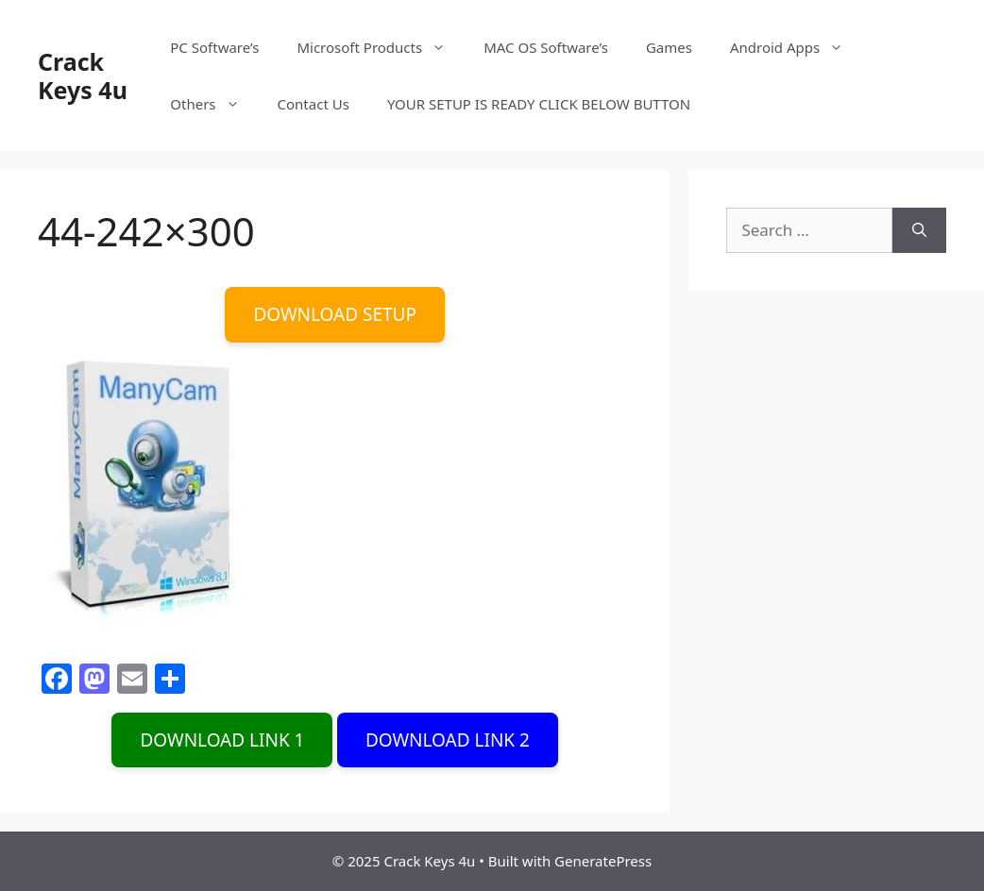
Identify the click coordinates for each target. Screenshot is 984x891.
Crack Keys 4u (82, 75)
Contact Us (313, 103)
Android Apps (796, 47)
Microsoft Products (381, 47)
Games (669, 47)
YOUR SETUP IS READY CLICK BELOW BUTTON (538, 103)
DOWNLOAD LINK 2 (447, 740)
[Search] (919, 230)
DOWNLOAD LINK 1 (222, 740)
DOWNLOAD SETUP (334, 314)
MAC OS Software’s (546, 47)
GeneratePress (603, 860)
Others (214, 104)
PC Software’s (214, 47)
